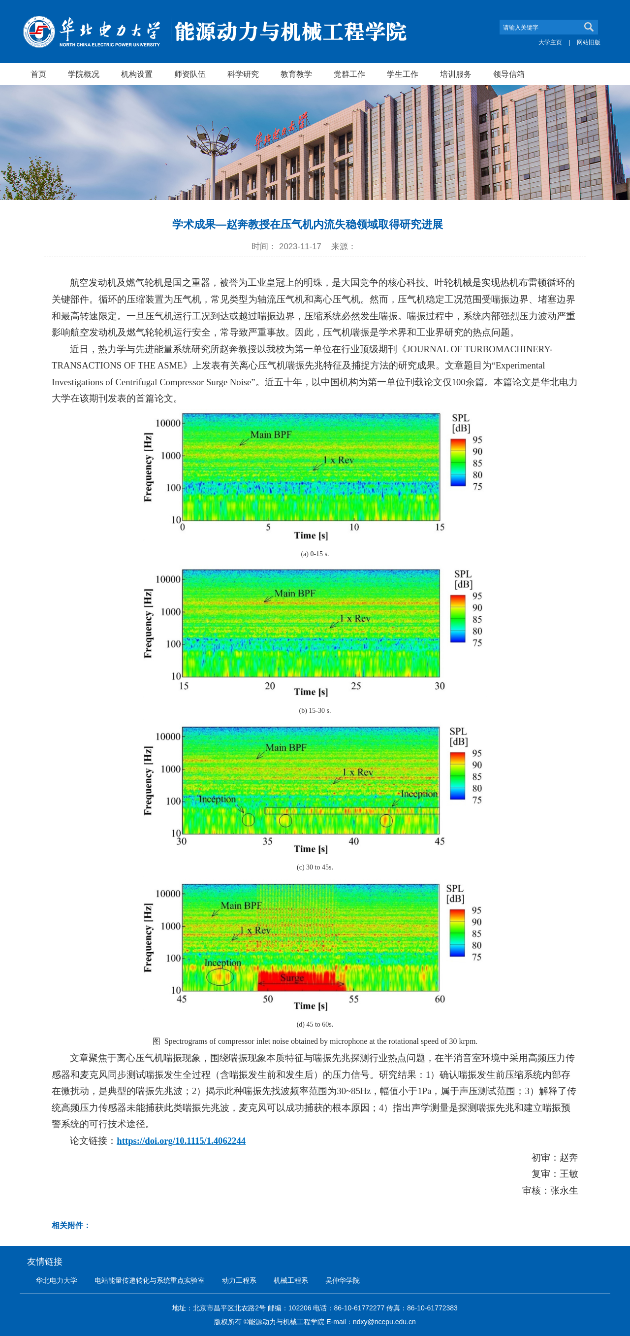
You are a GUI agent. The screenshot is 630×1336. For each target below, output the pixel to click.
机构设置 (137, 73)
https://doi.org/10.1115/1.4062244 (181, 1141)
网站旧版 (588, 42)
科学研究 (243, 73)
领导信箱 (509, 73)
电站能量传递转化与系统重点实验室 (149, 1280)
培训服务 (456, 73)
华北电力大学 (56, 1280)
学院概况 (83, 73)
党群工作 (349, 73)
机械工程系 (291, 1280)
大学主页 (550, 42)
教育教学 (296, 73)
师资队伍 (190, 73)
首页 (38, 73)
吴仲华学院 (342, 1280)
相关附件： (71, 1225)
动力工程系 (239, 1280)
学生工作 (402, 73)
